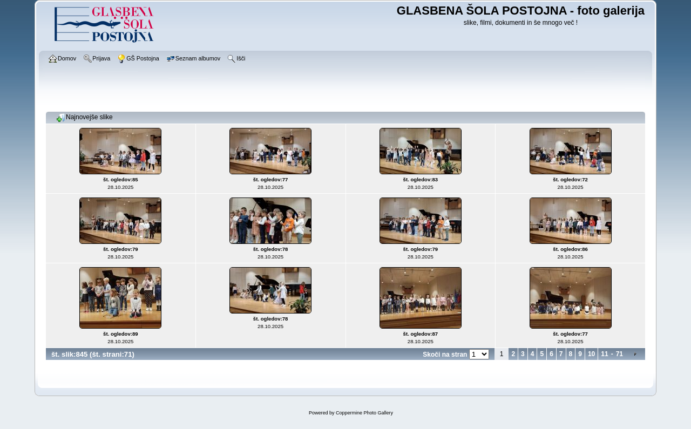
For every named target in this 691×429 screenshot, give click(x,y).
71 (619, 354)
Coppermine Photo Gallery (364, 413)
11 (604, 354)
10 (591, 354)
